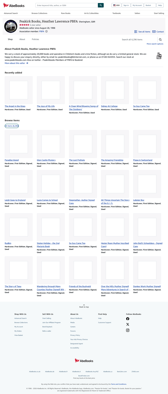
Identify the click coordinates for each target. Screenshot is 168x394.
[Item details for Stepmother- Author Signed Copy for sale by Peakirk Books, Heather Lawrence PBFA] (84, 187)
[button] (46, 31)
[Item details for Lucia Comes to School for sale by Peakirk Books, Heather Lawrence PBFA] (52, 186)
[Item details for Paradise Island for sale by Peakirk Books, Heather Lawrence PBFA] (20, 146)
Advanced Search (11, 13)
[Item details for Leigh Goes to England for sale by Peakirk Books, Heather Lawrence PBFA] (20, 186)
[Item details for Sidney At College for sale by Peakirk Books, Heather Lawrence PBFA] (116, 92)
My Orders (18, 331)
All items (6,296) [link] (12, 126)
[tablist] (23, 39)
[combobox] (66, 5)
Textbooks (116, 13)
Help (160, 5)
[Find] (101, 5)
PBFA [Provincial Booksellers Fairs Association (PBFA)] (41, 31)
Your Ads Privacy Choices (79, 339)
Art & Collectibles (91, 13)
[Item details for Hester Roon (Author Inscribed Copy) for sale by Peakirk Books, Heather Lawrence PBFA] (116, 230)
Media (72, 322)
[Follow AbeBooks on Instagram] (127, 330)
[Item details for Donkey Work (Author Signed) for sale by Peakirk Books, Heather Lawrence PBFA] (148, 272)
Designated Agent (76, 344)
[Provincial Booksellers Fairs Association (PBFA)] (159, 59)
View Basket (18, 335)
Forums (73, 331)
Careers (72, 327)
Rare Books (65, 13)
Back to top (84, 307)
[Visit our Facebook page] (127, 318)
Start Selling (159, 13)
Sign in (126, 5)
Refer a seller (46, 331)
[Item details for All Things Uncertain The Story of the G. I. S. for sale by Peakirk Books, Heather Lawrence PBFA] (116, 187)
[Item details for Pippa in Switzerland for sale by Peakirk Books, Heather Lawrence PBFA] (148, 146)
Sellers (137, 13)
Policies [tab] (35, 40)
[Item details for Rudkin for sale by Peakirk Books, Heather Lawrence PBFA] (20, 229)
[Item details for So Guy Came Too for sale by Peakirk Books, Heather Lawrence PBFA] (148, 92)
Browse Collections (39, 13)
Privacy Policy (75, 335)
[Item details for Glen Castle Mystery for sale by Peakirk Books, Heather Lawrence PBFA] (52, 146)
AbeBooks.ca (107, 371)
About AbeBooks (76, 318)
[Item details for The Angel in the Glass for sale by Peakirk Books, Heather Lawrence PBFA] (20, 92)
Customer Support (104, 322)
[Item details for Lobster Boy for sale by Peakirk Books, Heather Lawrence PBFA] (148, 186)
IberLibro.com (122, 371)
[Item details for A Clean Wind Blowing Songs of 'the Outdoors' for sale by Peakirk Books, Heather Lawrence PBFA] (84, 93)
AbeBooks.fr (63, 371)
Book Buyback (47, 327)
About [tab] (22, 40)
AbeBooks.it (76, 371)
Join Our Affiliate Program (51, 322)
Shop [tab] (10, 40)
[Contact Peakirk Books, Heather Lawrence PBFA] (158, 31)
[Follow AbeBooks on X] (127, 324)
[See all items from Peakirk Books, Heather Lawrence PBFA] (142, 31)
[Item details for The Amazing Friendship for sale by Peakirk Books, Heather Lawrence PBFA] (116, 146)
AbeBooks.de (49, 371)
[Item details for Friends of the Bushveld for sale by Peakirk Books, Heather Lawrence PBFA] (84, 272)
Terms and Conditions (118, 384)
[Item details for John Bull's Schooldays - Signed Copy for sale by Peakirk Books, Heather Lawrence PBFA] (148, 230)
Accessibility (74, 348)
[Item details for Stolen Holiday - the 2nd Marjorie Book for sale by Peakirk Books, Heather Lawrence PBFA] (52, 230)
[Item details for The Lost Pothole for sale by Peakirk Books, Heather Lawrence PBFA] (84, 146)
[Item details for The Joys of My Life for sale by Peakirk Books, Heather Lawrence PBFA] (52, 92)
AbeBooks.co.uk (34, 371)
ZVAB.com (135, 371)
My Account (137, 5)
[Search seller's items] (136, 39)
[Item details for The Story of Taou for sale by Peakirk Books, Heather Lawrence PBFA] (20, 272)
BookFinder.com (84, 377)
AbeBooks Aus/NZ (92, 371)
